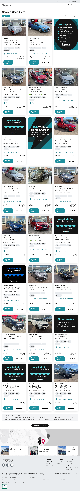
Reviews (70, 5)
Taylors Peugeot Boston (39, 298)
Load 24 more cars (40, 425)
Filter (6, 16)
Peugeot (59, 461)
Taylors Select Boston (12, 53)
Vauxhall (59, 463)
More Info (19, 62)
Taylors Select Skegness (39, 103)
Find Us (68, 1)
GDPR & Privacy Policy (19, 482)
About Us (49, 461)
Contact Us (75, 1)
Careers (48, 463)
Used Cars (69, 463)
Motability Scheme (72, 467)
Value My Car (60, 1)
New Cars (69, 461)
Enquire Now (7, 62)
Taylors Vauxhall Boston (39, 53)
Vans (67, 465)
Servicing (69, 469)
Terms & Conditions (7, 482)
